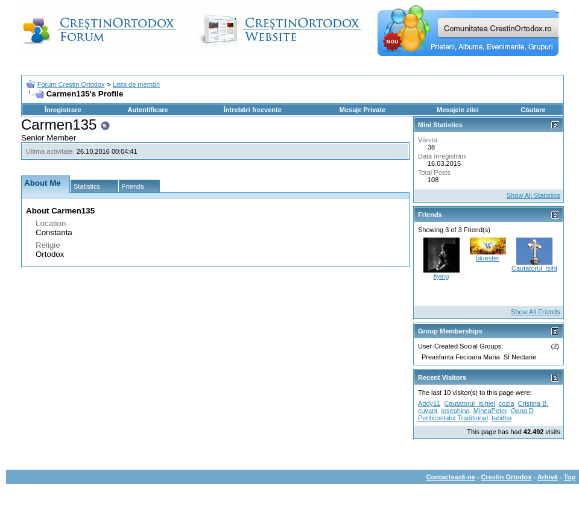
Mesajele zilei (458, 109)
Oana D (522, 410)
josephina (455, 410)
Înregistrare (63, 109)
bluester (487, 258)
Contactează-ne (450, 477)
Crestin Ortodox (506, 477)
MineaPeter (490, 410)
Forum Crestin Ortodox (71, 84)
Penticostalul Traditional (453, 417)
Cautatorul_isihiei (536, 268)
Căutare (532, 109)
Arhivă (547, 477)
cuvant (427, 410)
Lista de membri (136, 84)
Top (569, 477)
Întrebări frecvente (253, 109)
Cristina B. (533, 403)
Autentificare (147, 109)
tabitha (501, 417)
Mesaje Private (362, 109)
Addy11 (429, 403)
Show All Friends (535, 311)
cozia (506, 403)
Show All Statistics (533, 195)
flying (441, 276)
